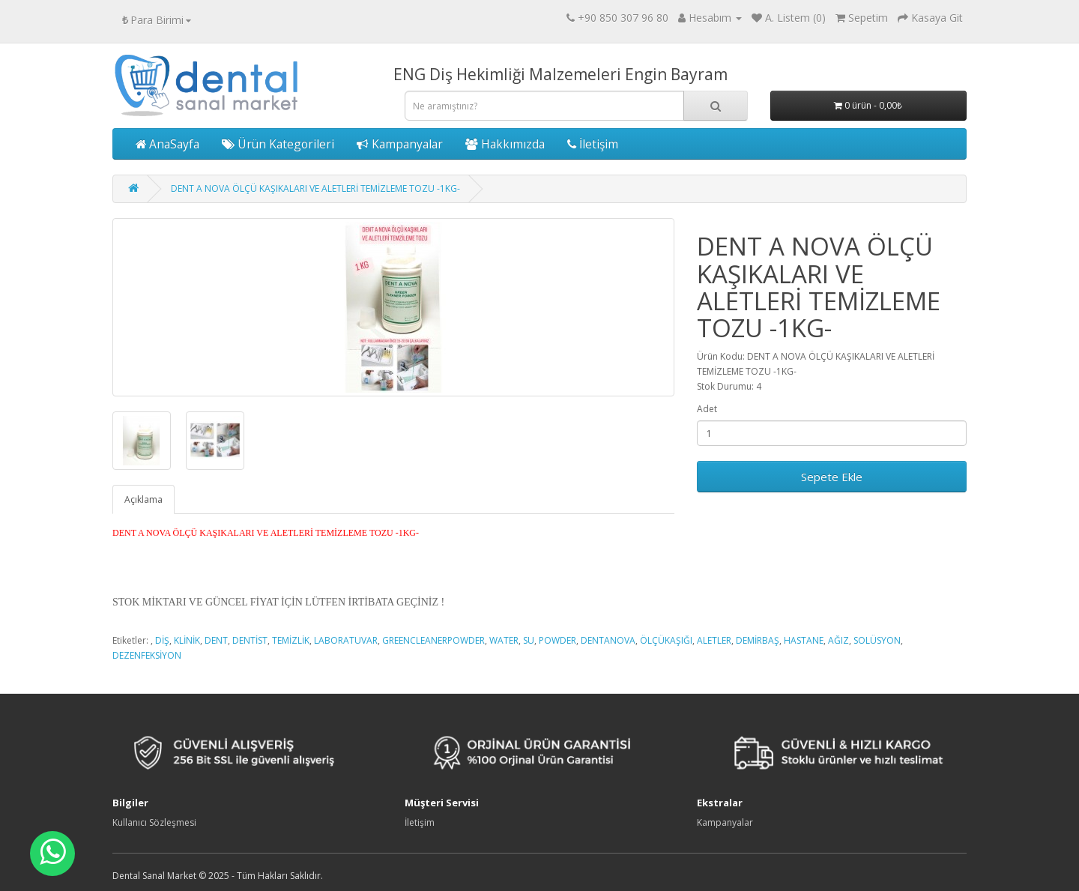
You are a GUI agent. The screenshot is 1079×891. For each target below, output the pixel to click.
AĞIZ (838, 640)
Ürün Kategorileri (278, 144)
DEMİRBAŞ (757, 640)
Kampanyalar (400, 144)
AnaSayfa (167, 144)
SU (528, 640)
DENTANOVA (608, 640)
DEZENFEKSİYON (146, 655)
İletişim (592, 144)
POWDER (557, 640)
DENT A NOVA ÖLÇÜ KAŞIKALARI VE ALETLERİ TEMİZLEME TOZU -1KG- (315, 188)
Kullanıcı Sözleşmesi (154, 822)
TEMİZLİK (290, 640)
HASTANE (803, 640)
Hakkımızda (505, 144)
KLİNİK (187, 640)
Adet (707, 408)
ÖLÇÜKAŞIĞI (666, 640)
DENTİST (250, 640)
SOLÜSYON (877, 640)
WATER (504, 640)
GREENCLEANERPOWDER (433, 640)
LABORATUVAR (346, 640)
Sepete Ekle (831, 476)
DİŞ (162, 640)
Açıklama (143, 499)
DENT (216, 640)
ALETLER (714, 640)
